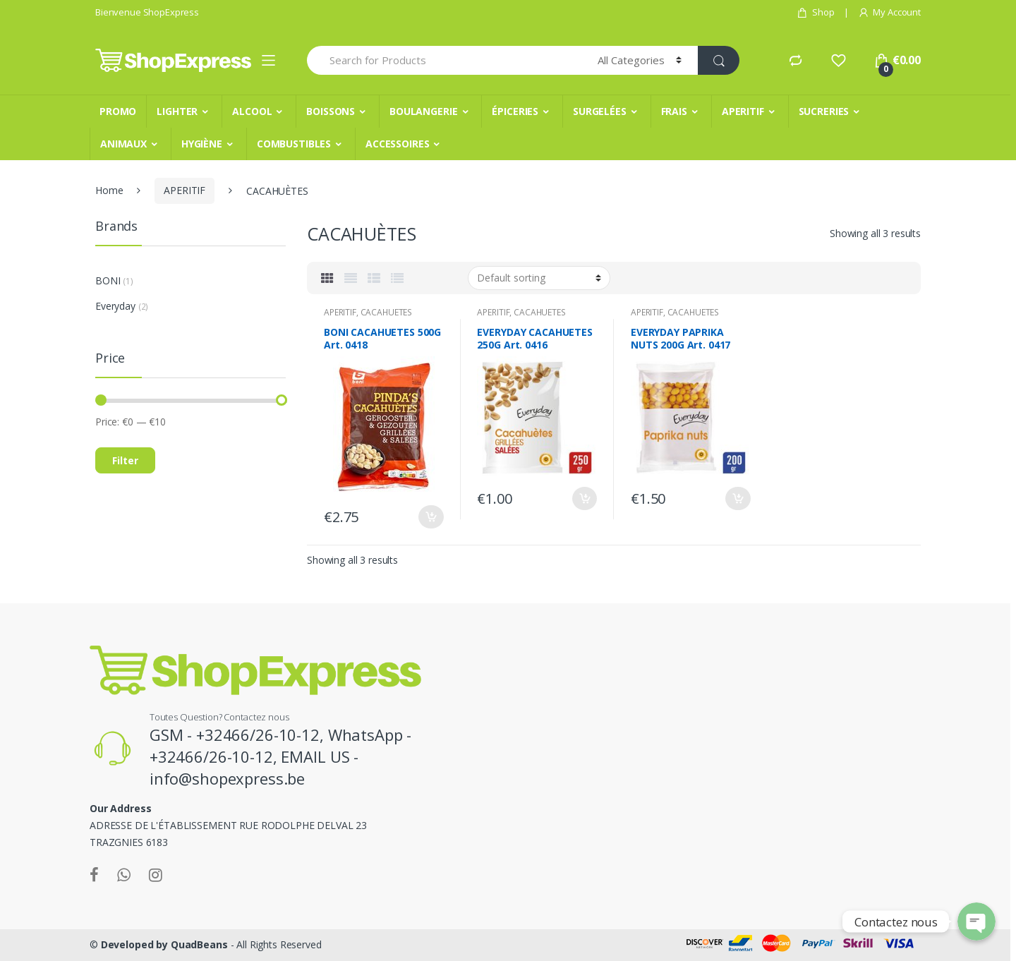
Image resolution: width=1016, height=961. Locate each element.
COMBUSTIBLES (294, 143)
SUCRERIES (824, 111)
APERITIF (743, 111)
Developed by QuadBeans (164, 944)
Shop (815, 12)
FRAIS (674, 111)
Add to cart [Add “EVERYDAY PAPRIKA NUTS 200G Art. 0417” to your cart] (738, 498)
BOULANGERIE (423, 111)
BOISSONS (330, 111)
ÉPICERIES (515, 111)
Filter (125, 460)
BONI (107, 280)
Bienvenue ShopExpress (147, 12)
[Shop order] (539, 278)
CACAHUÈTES (387, 312)
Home (109, 190)
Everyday (115, 306)
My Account (889, 12)
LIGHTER (177, 111)
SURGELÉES (600, 111)
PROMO (117, 111)
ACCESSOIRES (397, 143)
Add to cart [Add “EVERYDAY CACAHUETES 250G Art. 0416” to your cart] (584, 498)
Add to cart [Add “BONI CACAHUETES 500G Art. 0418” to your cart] (431, 516)
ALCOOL (252, 111)
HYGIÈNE (201, 143)
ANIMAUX (123, 143)
